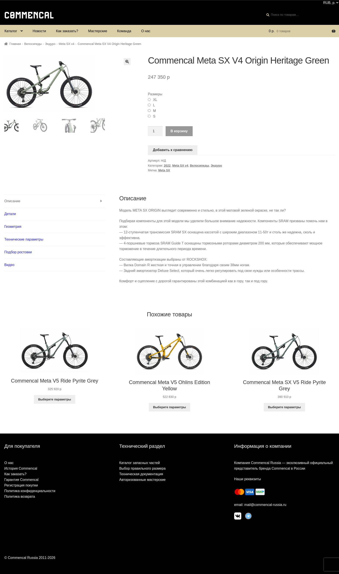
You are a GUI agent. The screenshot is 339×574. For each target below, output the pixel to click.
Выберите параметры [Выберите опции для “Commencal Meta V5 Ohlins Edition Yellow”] (169, 407)
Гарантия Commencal (21, 480)
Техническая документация (141, 474)
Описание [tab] (12, 201)
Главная (15, 44)
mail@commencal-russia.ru (265, 505)
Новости (39, 31)
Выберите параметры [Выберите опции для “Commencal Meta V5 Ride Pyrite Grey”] (54, 399)
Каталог (11, 31)
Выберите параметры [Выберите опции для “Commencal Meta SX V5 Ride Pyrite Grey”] (284, 407)
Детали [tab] (10, 214)
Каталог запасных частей (139, 463)
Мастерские (97, 31)
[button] (127, 61)
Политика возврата (19, 496)
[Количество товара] (155, 131)
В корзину (179, 131)
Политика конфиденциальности (29, 491)
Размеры (155, 94)
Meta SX (164, 170)
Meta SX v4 (66, 44)
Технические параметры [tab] (23, 239)
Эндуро (50, 44)
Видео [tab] (9, 265)
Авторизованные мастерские (142, 480)
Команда (124, 31)
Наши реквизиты (247, 479)
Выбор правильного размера (142, 468)
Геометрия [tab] (12, 226)
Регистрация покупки (21, 485)
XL (155, 100)
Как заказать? (67, 31)
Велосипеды (33, 44)
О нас (145, 31)
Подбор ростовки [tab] (18, 252)
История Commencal (20, 468)
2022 (167, 165)
